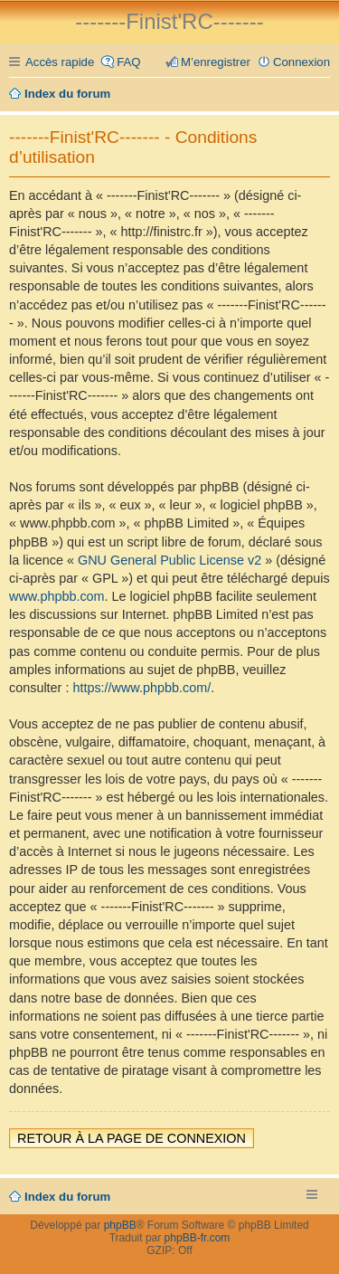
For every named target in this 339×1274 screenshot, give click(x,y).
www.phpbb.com (57, 596)
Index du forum (67, 1196)
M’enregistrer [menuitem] (215, 62)
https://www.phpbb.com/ (141, 687)
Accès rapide (59, 62)
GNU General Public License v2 (169, 560)
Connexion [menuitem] (301, 62)
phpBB (120, 1225)
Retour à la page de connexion (131, 1138)
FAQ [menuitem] (128, 62)
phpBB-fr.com (198, 1237)
